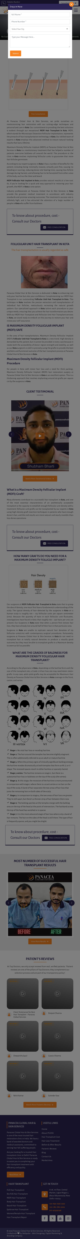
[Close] (71, 4)
